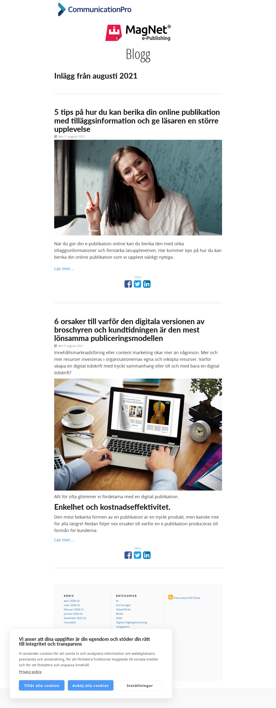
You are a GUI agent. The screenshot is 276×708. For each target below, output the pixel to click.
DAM (119, 618)
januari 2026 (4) (73, 613)
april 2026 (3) (71, 601)
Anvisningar (123, 605)
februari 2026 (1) (74, 609)
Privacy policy (30, 671)
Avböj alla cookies (90, 685)
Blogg (138, 54)
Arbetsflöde (123, 609)
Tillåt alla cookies (41, 685)
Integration (123, 626)
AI (117, 601)
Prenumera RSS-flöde (187, 598)
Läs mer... (64, 268)
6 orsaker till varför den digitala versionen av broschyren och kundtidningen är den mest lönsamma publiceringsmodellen (129, 329)
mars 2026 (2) (72, 605)
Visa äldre (70, 622)
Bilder (119, 613)
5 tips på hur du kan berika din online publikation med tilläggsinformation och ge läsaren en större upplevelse (137, 120)
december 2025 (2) (75, 618)
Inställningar (140, 685)
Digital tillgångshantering (131, 622)
